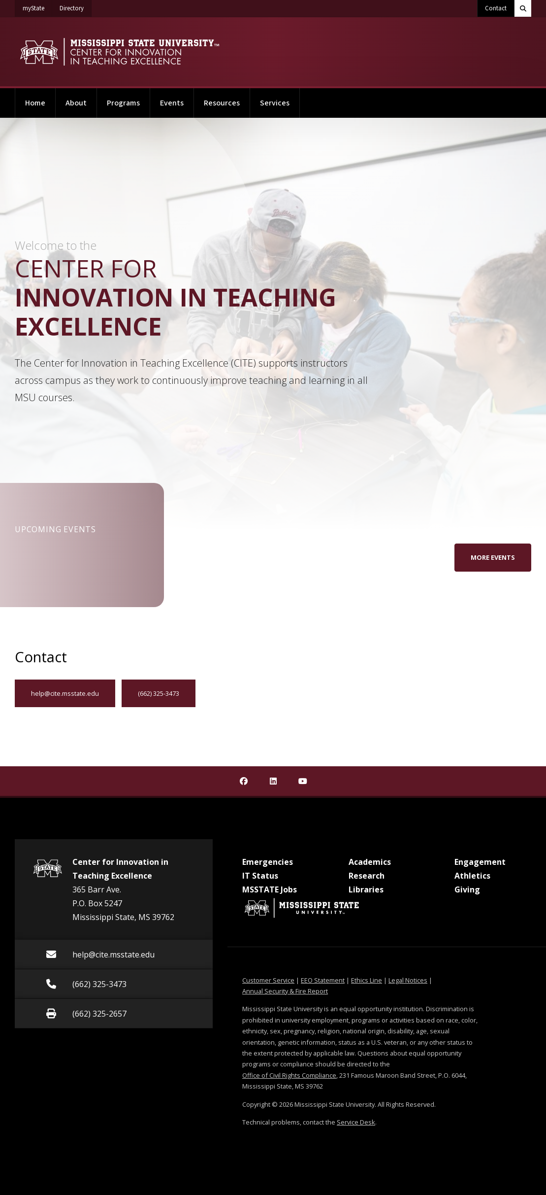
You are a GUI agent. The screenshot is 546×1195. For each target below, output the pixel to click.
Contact (496, 8)
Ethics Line (366, 980)
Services (274, 103)
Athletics (472, 875)
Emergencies (267, 861)
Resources (222, 103)
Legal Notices (407, 980)
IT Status (260, 875)
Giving (467, 889)
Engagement (480, 861)
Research (367, 875)
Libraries (366, 889)
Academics (370, 861)
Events (172, 103)
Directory (76, 6)
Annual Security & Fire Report (285, 991)
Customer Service (268, 980)
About (76, 103)
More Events (493, 557)
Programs (123, 103)
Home (35, 103)
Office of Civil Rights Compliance (289, 1075)
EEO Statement (323, 980)
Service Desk (356, 1122)
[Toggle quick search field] (522, 8)
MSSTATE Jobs (269, 889)
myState (37, 6)
